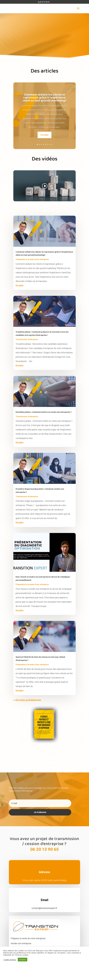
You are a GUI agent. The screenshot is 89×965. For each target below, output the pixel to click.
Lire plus (44, 131)
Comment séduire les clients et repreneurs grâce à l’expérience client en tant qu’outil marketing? (44, 94)
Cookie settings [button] (10, 960)
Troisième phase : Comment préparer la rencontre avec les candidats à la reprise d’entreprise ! (42, 330)
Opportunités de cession (22, 944)
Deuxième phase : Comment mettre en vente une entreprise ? (44, 408)
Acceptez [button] (22, 959)
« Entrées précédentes (27, 696)
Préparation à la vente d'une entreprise (32, 256)
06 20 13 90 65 (44, 845)
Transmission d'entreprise (27, 336)
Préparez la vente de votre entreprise (28, 935)
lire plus (19, 282)
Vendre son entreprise (21, 940)
